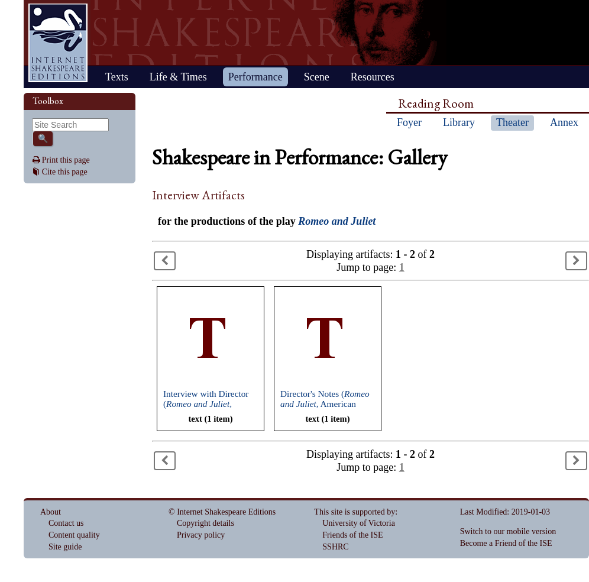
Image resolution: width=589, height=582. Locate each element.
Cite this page (65, 171)
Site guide (65, 546)
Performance (255, 77)
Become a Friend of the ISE (506, 543)
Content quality (74, 535)
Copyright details (205, 523)
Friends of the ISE (352, 535)
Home (58, 43)
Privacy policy (201, 535)
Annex (564, 122)
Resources (372, 77)
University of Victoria (358, 523)
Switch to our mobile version (508, 531)
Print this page (66, 160)
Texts (116, 77)
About (50, 511)
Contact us (66, 523)
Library (459, 122)
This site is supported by (354, 511)
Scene (316, 77)
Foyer (409, 122)
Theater (512, 122)
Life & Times (178, 77)
